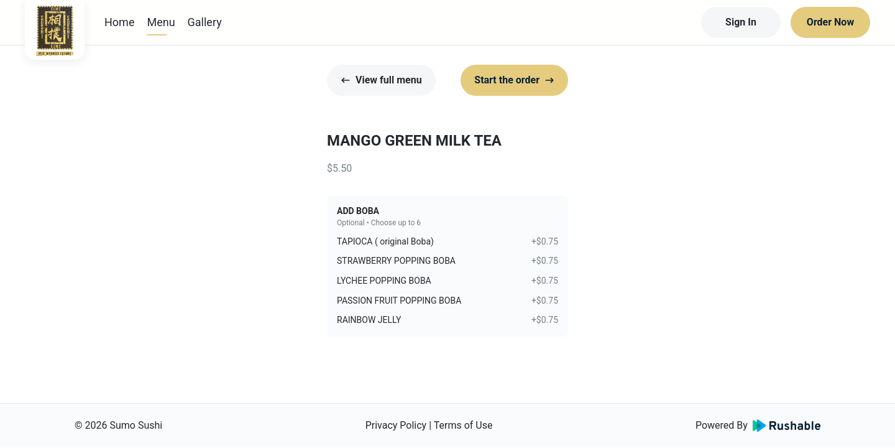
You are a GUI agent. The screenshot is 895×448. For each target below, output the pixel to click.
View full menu (381, 80)
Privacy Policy (396, 425)
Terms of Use (463, 425)
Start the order (514, 80)
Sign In (740, 22)
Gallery (205, 22)
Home (119, 22)
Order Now (830, 22)
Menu (161, 22)
